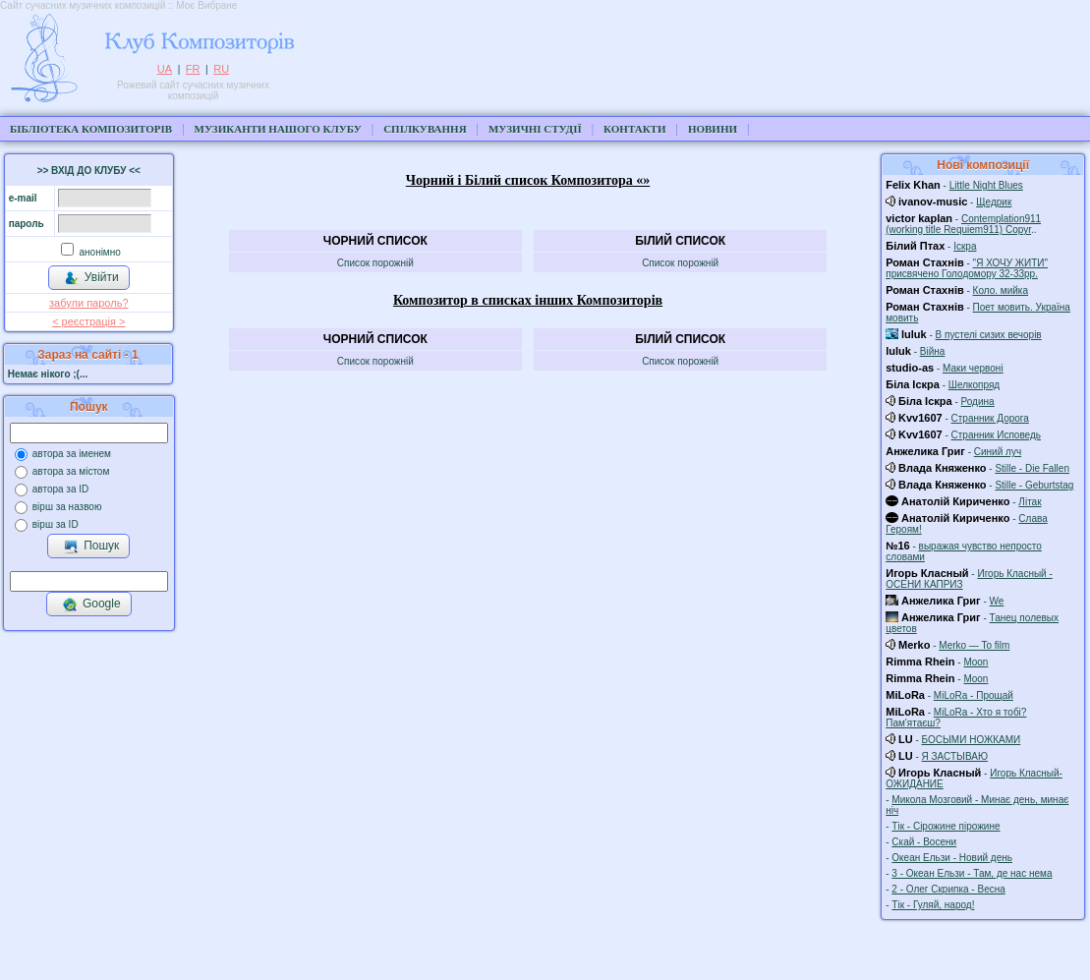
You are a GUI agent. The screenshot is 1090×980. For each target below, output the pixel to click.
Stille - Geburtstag (1034, 485)
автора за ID (60, 489)
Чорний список (375, 241)
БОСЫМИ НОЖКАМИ (971, 739)
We (997, 601)
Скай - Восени (923, 841)
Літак (1029, 501)
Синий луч (997, 451)
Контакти (634, 129)
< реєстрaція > (88, 321)
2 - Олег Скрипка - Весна (947, 889)
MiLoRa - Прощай (973, 695)
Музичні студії (535, 129)
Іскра (964, 246)
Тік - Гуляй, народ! (932, 904)
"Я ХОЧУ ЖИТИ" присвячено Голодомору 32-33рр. (967, 268)
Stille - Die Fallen (1032, 468)
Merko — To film (974, 645)
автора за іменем (71, 453)
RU (221, 69)
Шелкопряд (974, 384)
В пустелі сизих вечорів (989, 334)
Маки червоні (973, 368)
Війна (933, 351)
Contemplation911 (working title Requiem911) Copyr (963, 224)
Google (91, 604)
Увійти (91, 278)
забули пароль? (88, 303)
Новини (712, 129)
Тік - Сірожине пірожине (945, 826)
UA (164, 69)
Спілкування (424, 129)
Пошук (91, 546)
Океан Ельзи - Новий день (951, 857)
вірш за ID (55, 524)
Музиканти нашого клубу (278, 129)
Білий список (680, 241)
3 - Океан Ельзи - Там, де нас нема (971, 873)
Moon (975, 662)
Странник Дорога (990, 418)
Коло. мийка (1000, 290)
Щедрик (993, 202)
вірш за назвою (67, 506)
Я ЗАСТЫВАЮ (955, 756)
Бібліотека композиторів (91, 129)
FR (193, 69)
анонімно (99, 252)
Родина (978, 401)
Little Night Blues (986, 185)
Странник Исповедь (996, 435)
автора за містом (71, 471)
